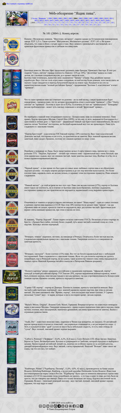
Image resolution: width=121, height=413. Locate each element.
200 (90, 25)
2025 (102, 20)
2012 (36, 20)
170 (38, 23)
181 (83, 23)
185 (100, 23)
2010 (106, 18)
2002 (65, 18)
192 (57, 25)
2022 (87, 20)
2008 (96, 18)
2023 (92, 20)
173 (50, 23)
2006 (86, 18)
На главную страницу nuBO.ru (20, 4)
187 (108, 23)
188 (112, 23)
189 (45, 25)
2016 (57, 20)
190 (49, 25)
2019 (72, 20)
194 (65, 25)
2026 (107, 20)
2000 (55, 18)
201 (94, 25)
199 (86, 25)
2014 (46, 20)
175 (58, 23)
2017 (62, 20)
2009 (101, 18)
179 (75, 23)
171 (42, 23)
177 (67, 23)
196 (74, 25)
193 (61, 25)
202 (98, 25)
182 (87, 23)
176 (62, 23)
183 (91, 23)
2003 (70, 18)
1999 (50, 18)
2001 (60, 18)
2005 (80, 18)
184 (95, 23)
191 (53, 25)
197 (78, 25)
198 (82, 25)
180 (79, 23)
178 (71, 23)
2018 (67, 20)
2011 (111, 18)
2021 (82, 20)
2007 (91, 18)
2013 (41, 20)
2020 (77, 20)
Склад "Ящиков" (39, 18)
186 (104, 23)
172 (46, 23)
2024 (97, 20)
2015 (51, 20)
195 (69, 25)
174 (54, 23)
